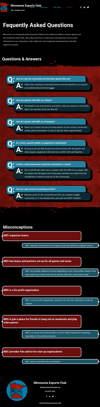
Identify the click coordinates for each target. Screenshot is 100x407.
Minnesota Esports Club (26, 5)
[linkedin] (84, 7)
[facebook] (81, 7)
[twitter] (88, 7)
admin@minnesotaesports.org (50, 387)
